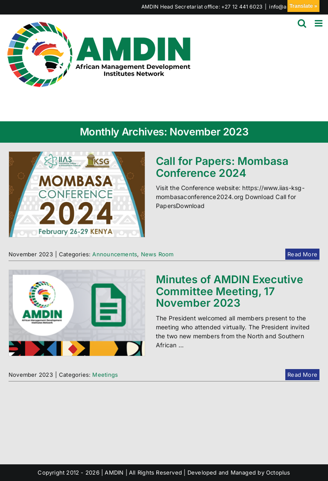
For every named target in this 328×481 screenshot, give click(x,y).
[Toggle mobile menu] (319, 23)
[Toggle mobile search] (302, 23)
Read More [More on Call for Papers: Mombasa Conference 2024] (302, 254)
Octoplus (278, 472)
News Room (157, 254)
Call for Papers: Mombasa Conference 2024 (222, 167)
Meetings (105, 374)
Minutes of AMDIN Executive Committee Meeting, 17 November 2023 (229, 291)
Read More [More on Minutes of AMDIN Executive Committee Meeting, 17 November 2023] (302, 374)
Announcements (114, 254)
